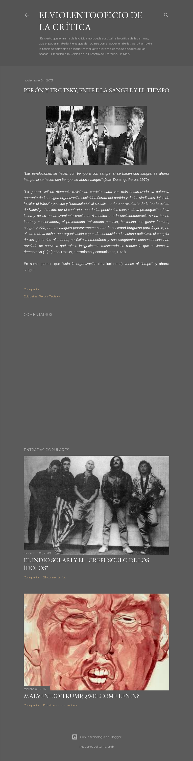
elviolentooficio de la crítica (90, 21)
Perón (43, 296)
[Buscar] (166, 14)
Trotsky (54, 296)
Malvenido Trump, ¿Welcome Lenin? (81, 696)
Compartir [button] (31, 289)
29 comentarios (54, 577)
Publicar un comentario (60, 705)
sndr (111, 746)
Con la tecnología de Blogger (97, 737)
